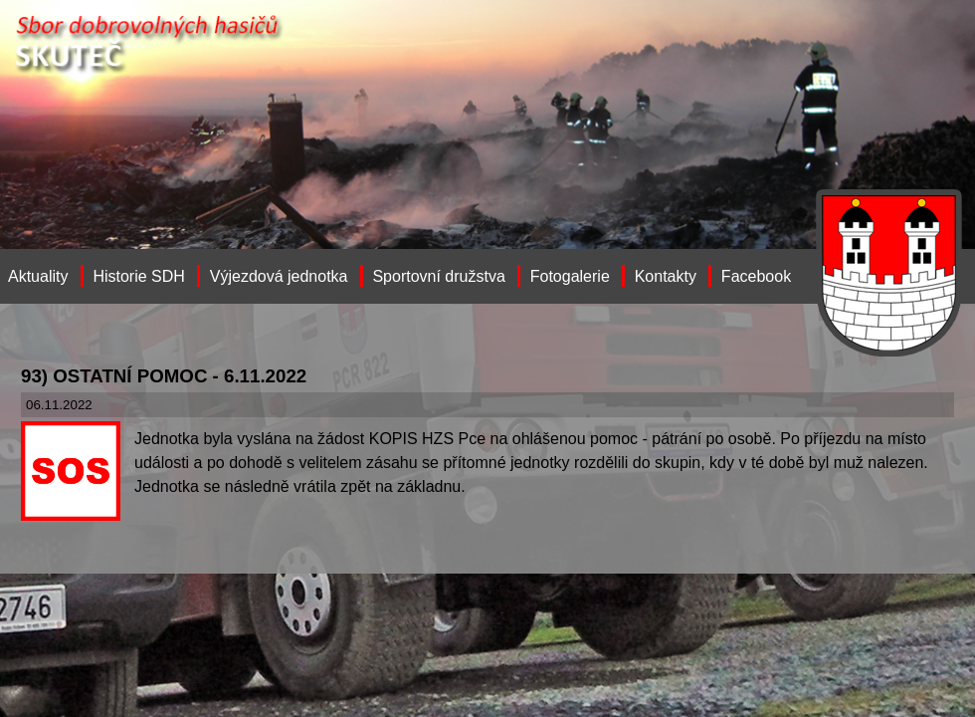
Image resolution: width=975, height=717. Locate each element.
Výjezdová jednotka (279, 276)
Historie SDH (138, 276)
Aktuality (38, 276)
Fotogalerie (570, 276)
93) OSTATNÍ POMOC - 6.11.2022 (163, 375)
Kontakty (665, 276)
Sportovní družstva (438, 276)
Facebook (756, 276)
